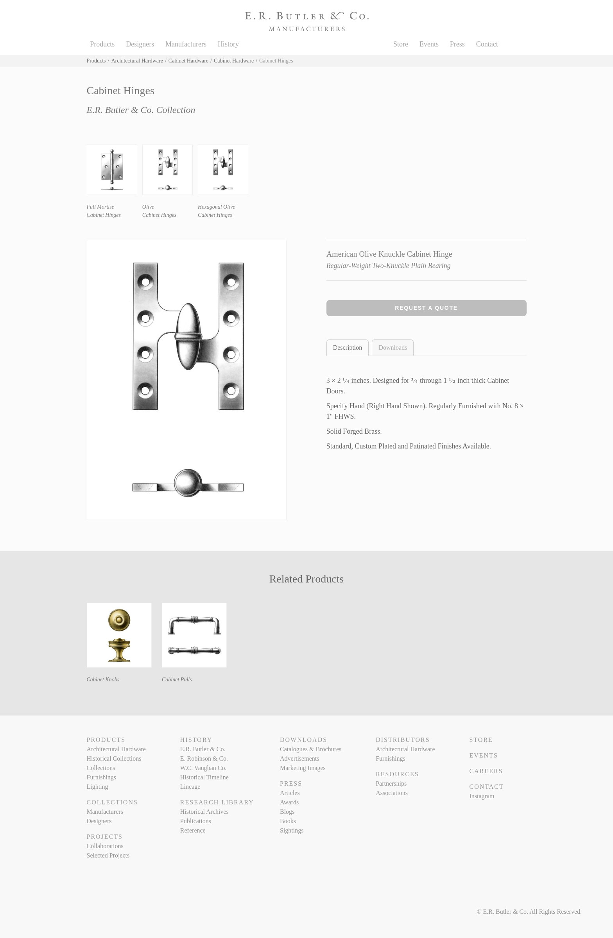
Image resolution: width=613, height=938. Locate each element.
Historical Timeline (204, 777)
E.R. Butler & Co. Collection (141, 110)
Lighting (97, 786)
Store (400, 44)
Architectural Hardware (137, 61)
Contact (487, 44)
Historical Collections (114, 758)
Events (429, 44)
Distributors (403, 739)
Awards (289, 802)
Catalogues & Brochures (310, 749)
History (228, 44)
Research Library (217, 802)
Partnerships (391, 783)
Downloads (392, 347)
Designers (140, 44)
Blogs (287, 811)
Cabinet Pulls (177, 680)
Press (457, 44)
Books (288, 821)
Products (102, 44)
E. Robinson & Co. (204, 758)
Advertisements (299, 758)
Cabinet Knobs (103, 680)
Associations (392, 793)
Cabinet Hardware (188, 61)
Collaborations (105, 846)
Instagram (481, 796)
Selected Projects (108, 855)
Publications (195, 821)
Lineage (190, 786)
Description (347, 347)
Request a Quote (426, 308)
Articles (290, 793)
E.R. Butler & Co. (203, 749)
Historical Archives (204, 811)
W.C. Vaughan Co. (203, 768)
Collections (101, 768)
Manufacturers (185, 44)
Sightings (291, 830)
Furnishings (102, 777)
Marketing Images (303, 768)
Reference (193, 830)
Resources (397, 774)
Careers (486, 771)
